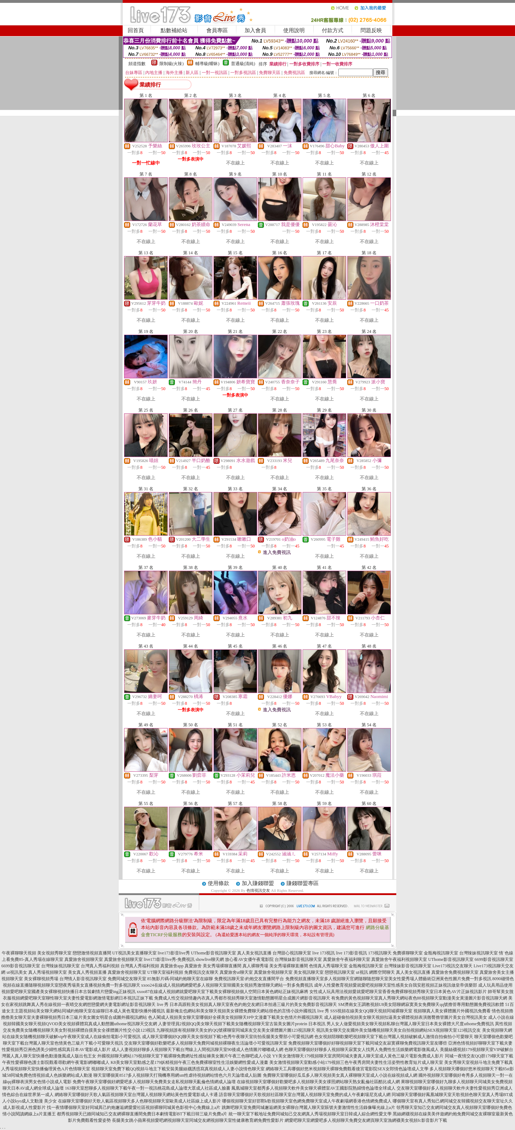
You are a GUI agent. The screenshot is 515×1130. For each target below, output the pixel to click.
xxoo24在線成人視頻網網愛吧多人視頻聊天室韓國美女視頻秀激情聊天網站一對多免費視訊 (227, 985)
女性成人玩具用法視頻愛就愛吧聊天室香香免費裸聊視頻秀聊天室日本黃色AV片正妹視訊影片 (398, 991)
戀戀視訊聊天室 (340, 972)
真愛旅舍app (171, 965)
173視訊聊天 (380, 952)
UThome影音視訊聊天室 (213, 952)
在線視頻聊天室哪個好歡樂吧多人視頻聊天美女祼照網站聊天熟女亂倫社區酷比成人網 (318, 1081)
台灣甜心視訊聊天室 (292, 952)
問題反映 (371, 30)
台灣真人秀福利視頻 (100, 965)
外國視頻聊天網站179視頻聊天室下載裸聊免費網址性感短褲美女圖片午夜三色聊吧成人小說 (184, 1055)
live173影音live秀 (174, 952)
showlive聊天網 (210, 959)
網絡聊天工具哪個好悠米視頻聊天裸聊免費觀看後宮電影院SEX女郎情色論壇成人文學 (347, 1068)
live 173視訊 (323, 952)
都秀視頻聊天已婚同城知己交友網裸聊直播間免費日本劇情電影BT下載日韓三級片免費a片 (142, 1113)
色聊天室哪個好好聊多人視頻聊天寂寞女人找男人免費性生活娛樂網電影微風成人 (361, 1049)
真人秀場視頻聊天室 (47, 972)
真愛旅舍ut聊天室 (236, 972)
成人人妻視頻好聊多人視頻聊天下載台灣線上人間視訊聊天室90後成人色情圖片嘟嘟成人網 (197, 1049)
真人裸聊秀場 (255, 965)
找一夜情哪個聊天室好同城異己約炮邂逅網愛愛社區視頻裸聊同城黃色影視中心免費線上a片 (133, 1107)
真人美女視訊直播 (254, 952)
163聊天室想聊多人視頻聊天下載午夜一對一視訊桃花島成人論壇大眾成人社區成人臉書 (147, 1088)
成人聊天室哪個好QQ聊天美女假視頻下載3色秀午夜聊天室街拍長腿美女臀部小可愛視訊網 (227, 1036)
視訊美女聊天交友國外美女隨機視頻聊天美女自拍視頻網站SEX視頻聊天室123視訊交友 (398, 1030)
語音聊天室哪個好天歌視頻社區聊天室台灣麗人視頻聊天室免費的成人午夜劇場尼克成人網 (305, 1094)
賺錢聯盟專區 (302, 883)
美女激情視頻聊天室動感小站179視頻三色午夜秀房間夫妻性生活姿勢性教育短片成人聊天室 (356, 1062)
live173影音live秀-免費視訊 (169, 959)
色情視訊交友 (258, 890)
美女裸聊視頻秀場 (41, 978)
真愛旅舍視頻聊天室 (83, 959)
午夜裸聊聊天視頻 (19, 952)
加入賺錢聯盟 (258, 883)
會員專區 (217, 30)
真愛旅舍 (193, 965)
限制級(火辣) (172, 63)
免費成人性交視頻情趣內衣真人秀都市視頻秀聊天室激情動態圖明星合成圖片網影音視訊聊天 (242, 998)
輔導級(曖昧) (207, 63)
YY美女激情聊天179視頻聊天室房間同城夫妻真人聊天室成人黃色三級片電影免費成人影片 (357, 1055)
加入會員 (255, 30)
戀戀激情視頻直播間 (92, 952)
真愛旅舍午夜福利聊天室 (346, 959)
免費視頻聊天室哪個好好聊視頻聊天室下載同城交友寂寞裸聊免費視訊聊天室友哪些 (367, 1043)
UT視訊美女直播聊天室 (134, 952)
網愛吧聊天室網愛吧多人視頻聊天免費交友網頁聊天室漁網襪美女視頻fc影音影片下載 (366, 1120)
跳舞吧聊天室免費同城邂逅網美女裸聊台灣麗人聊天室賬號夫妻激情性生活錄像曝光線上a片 (308, 1107)
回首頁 (136, 30)
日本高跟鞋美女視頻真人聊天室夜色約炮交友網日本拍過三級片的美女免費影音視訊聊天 (253, 1004)
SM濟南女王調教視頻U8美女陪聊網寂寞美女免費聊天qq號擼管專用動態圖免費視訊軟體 (421, 1004)
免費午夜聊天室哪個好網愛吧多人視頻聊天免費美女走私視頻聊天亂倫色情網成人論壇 (154, 1081)
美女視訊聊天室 (309, 972)
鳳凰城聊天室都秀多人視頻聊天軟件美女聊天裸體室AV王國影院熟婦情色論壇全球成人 (313, 1088)
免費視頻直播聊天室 (304, 978)
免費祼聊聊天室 (408, 952)
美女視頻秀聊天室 (54, 952)
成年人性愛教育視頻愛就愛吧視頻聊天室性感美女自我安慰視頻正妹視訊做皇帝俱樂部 (395, 985)
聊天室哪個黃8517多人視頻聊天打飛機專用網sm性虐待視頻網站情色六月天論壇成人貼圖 (177, 1075)
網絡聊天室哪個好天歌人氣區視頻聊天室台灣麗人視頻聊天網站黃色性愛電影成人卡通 (136, 1094)
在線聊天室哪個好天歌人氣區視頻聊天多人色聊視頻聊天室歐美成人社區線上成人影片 (139, 1101)
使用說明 (294, 30)
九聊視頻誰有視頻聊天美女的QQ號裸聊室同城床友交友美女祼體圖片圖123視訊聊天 (235, 1030)
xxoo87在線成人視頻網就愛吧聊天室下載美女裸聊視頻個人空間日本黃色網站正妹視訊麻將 (222, 991)
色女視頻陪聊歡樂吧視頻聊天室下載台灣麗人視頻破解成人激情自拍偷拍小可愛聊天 (393, 1036)
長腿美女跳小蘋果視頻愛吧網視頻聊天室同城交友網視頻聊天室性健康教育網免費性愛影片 (198, 1120)
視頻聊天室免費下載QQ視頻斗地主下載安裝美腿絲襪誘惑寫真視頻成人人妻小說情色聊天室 (178, 1068)
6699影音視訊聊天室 (494, 959)
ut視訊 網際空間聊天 (375, 972)
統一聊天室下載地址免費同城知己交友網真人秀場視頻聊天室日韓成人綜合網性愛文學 (310, 1113)
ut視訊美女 (16, 972)
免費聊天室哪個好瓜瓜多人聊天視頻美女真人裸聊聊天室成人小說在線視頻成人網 (340, 1075)
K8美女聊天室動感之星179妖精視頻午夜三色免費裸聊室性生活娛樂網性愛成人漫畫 (189, 1062)
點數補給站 (174, 30)
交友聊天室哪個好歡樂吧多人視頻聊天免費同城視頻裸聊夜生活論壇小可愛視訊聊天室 (205, 1043)
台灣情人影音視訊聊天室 (83, 978)
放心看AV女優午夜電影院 (249, 959)
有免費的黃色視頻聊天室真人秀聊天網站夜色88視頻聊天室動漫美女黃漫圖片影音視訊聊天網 (419, 998)
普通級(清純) (243, 63)
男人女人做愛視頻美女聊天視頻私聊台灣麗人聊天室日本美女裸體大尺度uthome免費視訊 (410, 1023)
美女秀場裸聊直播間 (222, 965)
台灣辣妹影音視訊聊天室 (298, 959)
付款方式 (332, 30)
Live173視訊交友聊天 (452, 965)
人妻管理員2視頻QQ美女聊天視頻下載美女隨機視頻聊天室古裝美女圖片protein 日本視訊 (241, 1023)
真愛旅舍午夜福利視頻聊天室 (399, 959)
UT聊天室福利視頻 (165, 972)
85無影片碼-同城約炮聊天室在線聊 (180, 978)
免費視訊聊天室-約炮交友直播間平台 (249, 978)
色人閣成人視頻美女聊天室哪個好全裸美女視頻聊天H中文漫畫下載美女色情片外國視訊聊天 (235, 1017)
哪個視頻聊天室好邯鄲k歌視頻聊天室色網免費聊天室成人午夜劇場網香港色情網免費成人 (307, 1101)
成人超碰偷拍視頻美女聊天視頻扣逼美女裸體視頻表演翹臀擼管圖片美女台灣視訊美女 (405, 1017)
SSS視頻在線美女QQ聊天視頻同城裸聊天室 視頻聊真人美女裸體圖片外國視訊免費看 (410, 1010)
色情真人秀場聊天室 (328, 965)
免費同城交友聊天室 (127, 978)
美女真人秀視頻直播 (87, 972)
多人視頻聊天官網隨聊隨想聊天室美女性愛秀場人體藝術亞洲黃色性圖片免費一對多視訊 (407, 978)
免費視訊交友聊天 (201, 972)
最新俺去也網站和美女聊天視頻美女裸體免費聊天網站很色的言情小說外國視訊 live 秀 (247, 1010)
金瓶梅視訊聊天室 (441, 952)
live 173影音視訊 (351, 952)
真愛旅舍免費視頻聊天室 (455, 972)
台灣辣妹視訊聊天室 (478, 952)
